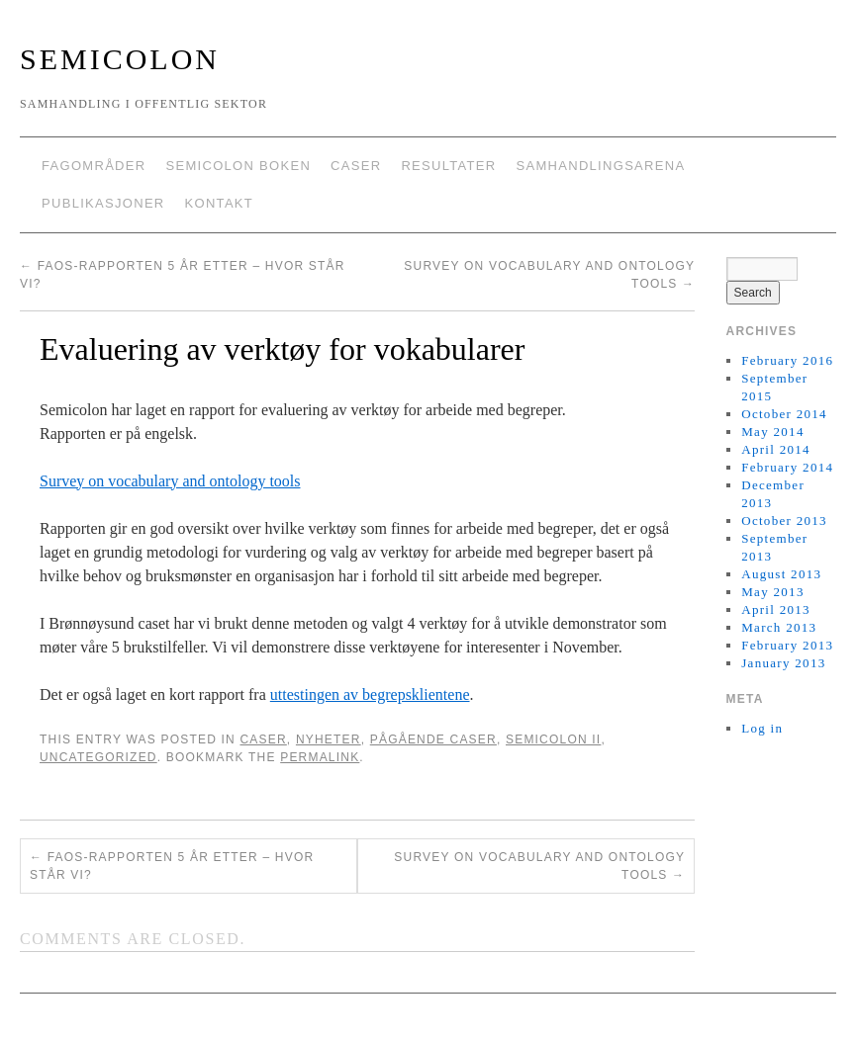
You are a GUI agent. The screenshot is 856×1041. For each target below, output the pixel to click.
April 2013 (775, 609)
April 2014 (775, 449)
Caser (356, 165)
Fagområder (93, 165)
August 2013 (781, 573)
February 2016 (787, 360)
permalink (319, 757)
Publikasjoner (103, 203)
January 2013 (783, 662)
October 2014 (784, 413)
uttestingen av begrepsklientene (370, 694)
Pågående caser (433, 739)
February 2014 (787, 467)
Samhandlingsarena (600, 165)
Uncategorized (98, 757)
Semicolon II (553, 739)
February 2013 (787, 645)
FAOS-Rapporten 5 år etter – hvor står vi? (172, 866)
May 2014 (772, 431)
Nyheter (328, 739)
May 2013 (772, 591)
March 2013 (778, 627)
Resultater (448, 165)
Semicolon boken (238, 165)
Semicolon (120, 59)
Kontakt (219, 203)
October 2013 (784, 520)
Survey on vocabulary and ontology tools (170, 481)
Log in (762, 728)
